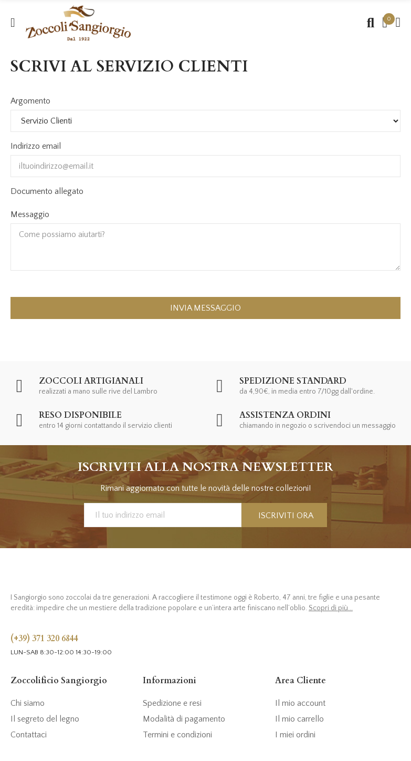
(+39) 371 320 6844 (44, 638)
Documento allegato (46, 191)
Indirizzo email (35, 146)
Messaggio (29, 214)
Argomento (30, 101)
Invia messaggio (205, 308)
